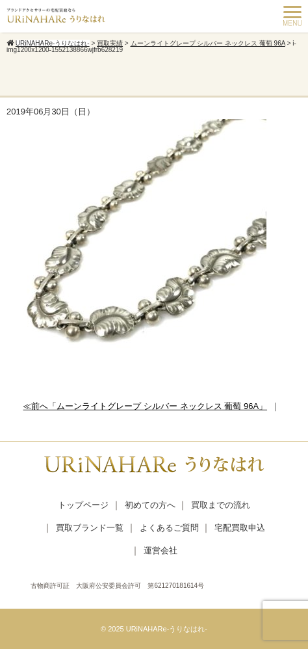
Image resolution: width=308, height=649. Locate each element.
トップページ (83, 505)
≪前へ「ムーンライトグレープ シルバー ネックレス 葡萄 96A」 (145, 406)
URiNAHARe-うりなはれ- (166, 629)
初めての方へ (150, 505)
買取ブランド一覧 (89, 528)
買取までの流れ (220, 505)
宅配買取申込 (239, 528)
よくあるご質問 (169, 528)
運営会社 (160, 550)
